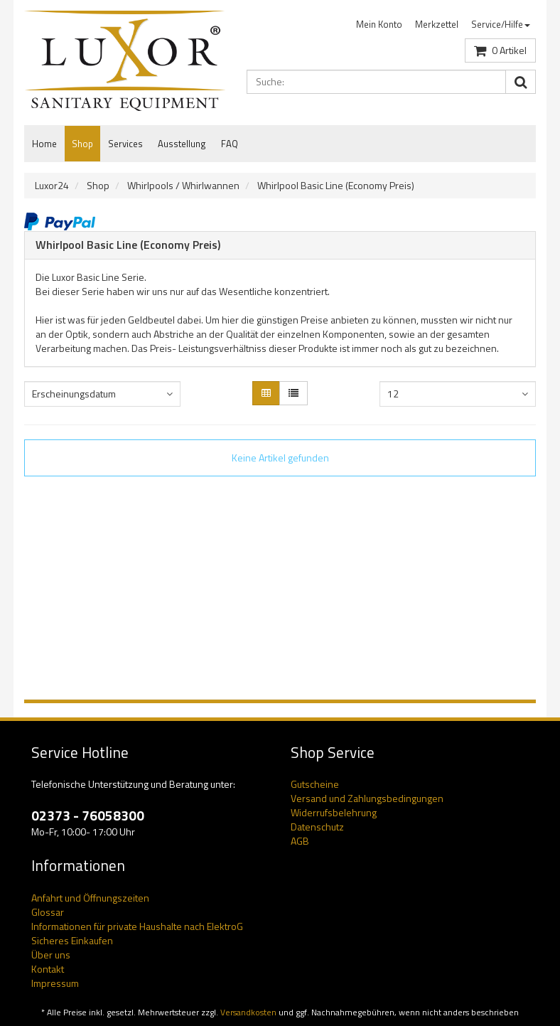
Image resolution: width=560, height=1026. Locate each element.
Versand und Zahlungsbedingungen (367, 798)
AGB (300, 840)
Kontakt (47, 968)
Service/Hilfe (500, 24)
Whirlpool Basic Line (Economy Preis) (335, 185)
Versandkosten (248, 1012)
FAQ (229, 144)
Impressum (55, 983)
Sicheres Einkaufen (72, 940)
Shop (82, 144)
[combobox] (102, 394)
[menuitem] (379, 24)
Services (125, 144)
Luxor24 (52, 185)
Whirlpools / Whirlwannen (183, 185)
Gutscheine (315, 783)
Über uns (50, 954)
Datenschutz (317, 826)
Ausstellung (182, 144)
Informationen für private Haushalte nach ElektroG (137, 926)
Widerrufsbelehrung (334, 812)
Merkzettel (436, 24)
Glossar (47, 911)
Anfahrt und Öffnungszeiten (90, 897)
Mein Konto (379, 24)
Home (44, 144)
